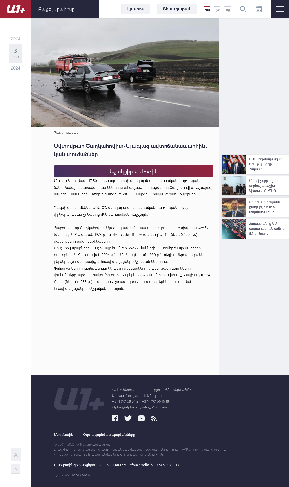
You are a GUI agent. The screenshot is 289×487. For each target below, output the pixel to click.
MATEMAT (80, 475)
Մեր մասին (63, 434)
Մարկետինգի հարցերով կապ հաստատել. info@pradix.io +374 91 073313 (116, 464)
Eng (227, 9)
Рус (217, 9)
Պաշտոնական (66, 132)
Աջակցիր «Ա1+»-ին (134, 171)
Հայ (207, 9)
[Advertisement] (255, 85)
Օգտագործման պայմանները (109, 434)
